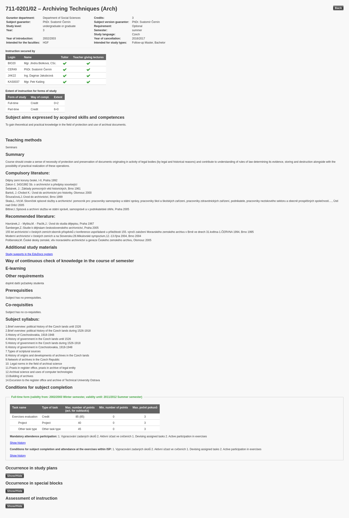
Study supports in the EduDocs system (29, 254)
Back (338, 8)
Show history (18, 442)
